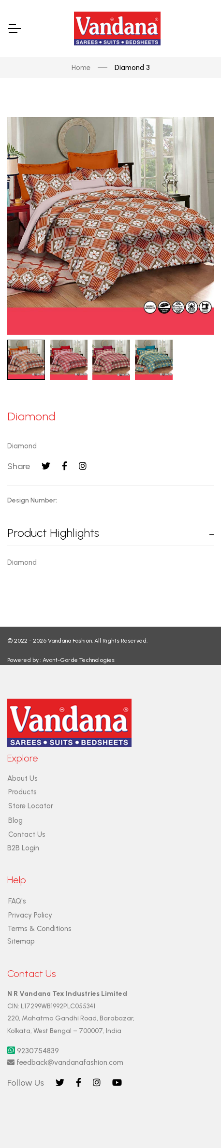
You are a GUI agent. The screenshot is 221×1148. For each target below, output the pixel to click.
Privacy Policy (30, 915)
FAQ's (17, 901)
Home (81, 67)
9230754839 (33, 1051)
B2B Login (23, 848)
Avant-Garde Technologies (79, 660)
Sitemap (21, 941)
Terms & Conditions (39, 928)
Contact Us (26, 834)
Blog (15, 820)
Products (22, 792)
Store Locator (30, 806)
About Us (22, 778)
